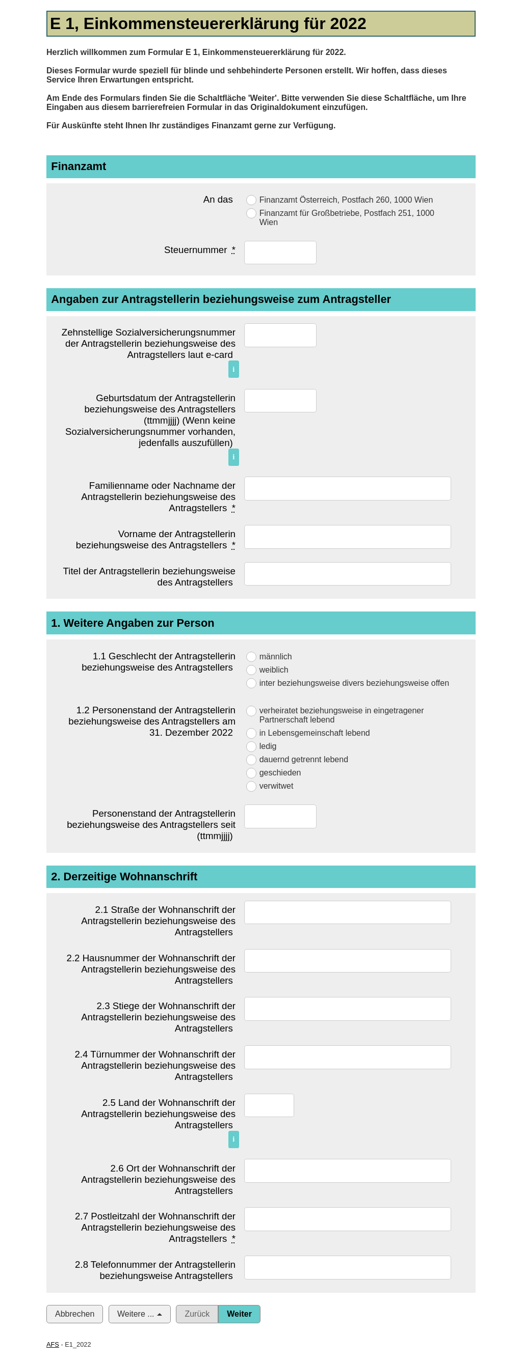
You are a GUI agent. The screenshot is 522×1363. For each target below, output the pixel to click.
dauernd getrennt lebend (303, 759)
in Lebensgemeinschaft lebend (314, 733)
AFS (52, 1344)
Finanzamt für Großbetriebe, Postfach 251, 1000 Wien (346, 218)
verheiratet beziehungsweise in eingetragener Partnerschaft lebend (341, 715)
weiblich (274, 669)
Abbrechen (74, 1314)
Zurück (197, 1314)
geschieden (280, 772)
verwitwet (276, 786)
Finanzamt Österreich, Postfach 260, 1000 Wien (346, 200)
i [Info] (233, 369)
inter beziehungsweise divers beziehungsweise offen (354, 683)
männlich (275, 656)
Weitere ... (135, 1314)
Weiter (239, 1314)
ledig (268, 746)
